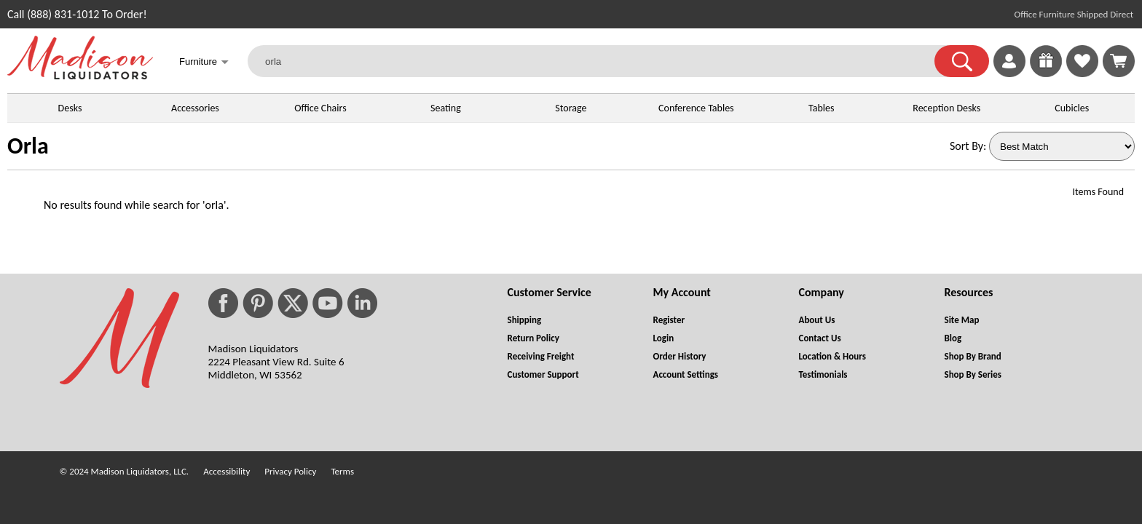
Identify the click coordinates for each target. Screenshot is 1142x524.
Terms (342, 471)
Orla (28, 146)
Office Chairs (320, 108)
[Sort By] (1062, 146)
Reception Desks (946, 108)
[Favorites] (1082, 73)
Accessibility (226, 471)
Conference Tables (696, 108)
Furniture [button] (204, 63)
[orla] (600, 61)
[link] (1119, 61)
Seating (445, 108)
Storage (570, 108)
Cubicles (1072, 108)
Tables (821, 108)
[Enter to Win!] (1046, 73)
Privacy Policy (290, 471)
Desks (70, 108)
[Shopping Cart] (1119, 61)
